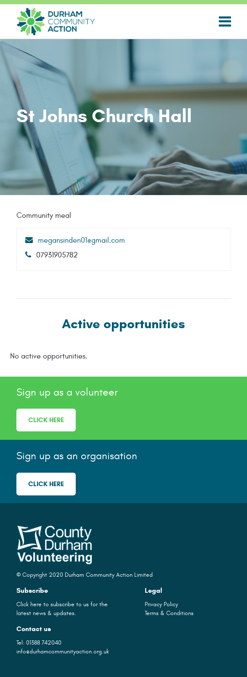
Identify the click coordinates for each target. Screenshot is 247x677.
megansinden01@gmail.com (75, 240)
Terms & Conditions (169, 613)
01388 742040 (43, 642)
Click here (46, 420)
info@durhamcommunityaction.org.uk (62, 651)
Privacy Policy (161, 604)
